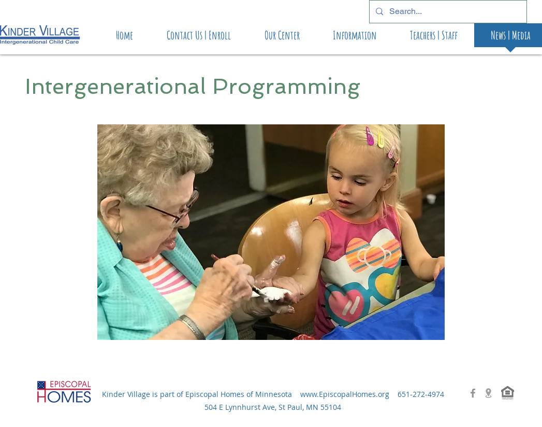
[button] (271, 232)
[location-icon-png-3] (488, 393)
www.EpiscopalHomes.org (344, 394)
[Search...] (447, 12)
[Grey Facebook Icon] (473, 393)
